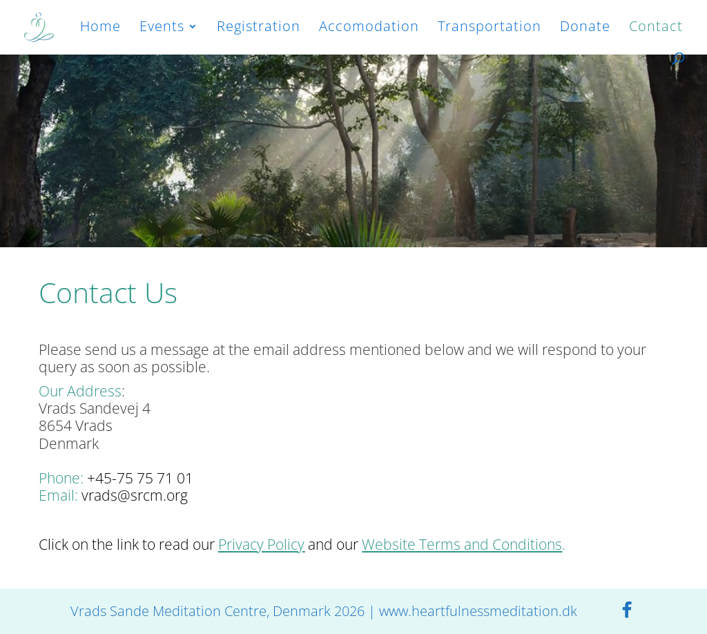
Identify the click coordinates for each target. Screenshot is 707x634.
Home (100, 28)
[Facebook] (627, 610)
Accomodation (369, 28)
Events (161, 28)
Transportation (489, 28)
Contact (656, 28)
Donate (585, 28)
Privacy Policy (261, 544)
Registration (258, 28)
